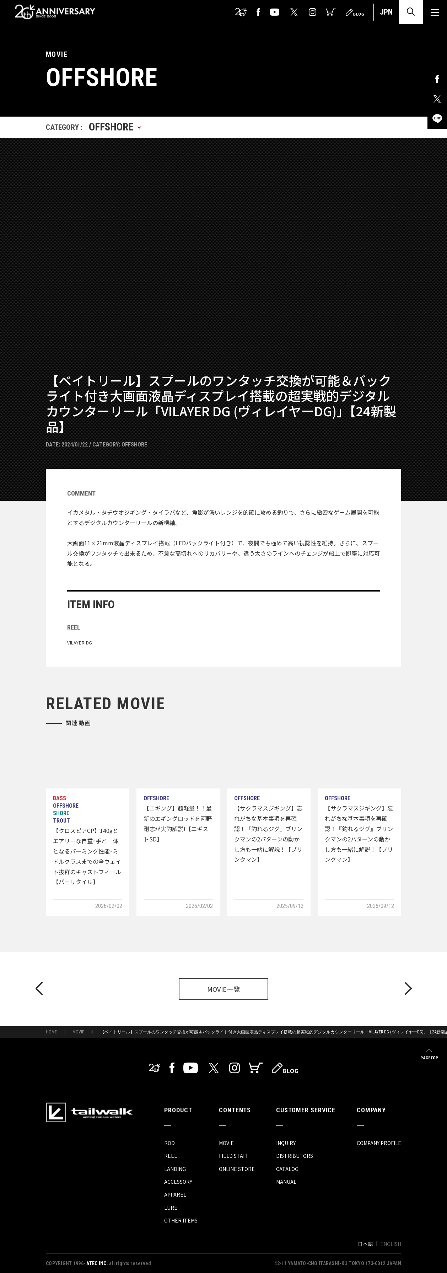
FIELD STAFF (234, 1155)
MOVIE (78, 1031)
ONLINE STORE (237, 1168)
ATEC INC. (97, 1263)
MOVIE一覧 (223, 989)
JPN (386, 11)
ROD (169, 1142)
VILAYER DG (79, 643)
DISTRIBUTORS (294, 1155)
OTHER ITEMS (181, 1220)
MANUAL (286, 1181)
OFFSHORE (134, 444)
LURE (170, 1207)
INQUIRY (286, 1142)
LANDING (175, 1168)
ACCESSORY (178, 1181)
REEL (170, 1155)
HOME (51, 1031)
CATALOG (287, 1168)
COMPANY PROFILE (379, 1142)
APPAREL (175, 1194)
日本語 (365, 1243)
